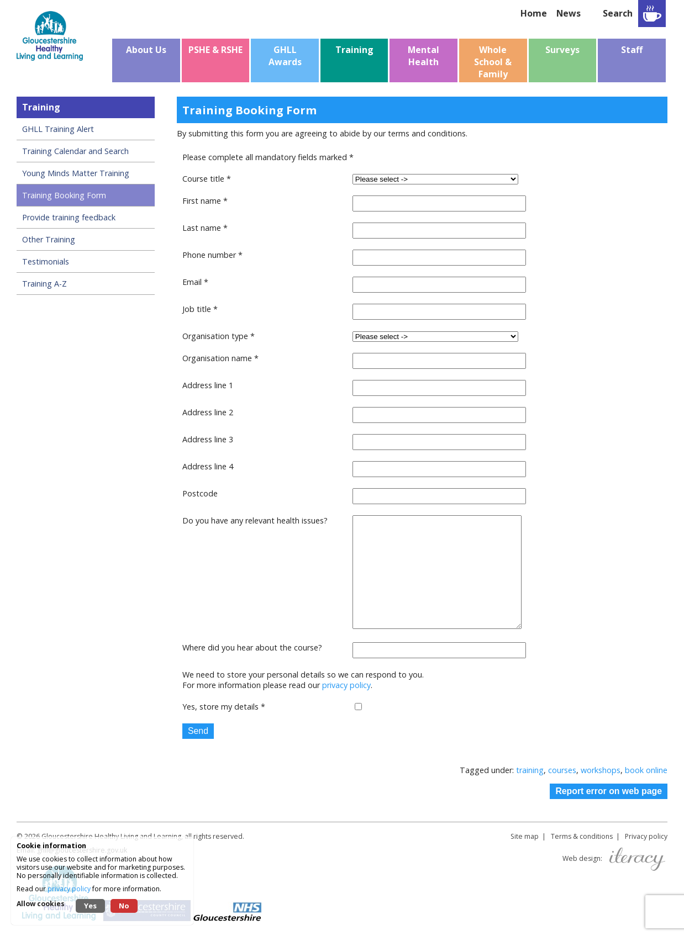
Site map (525, 836)
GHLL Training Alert (58, 129)
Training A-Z (44, 283)
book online (646, 770)
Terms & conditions (582, 836)
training (530, 770)
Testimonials (45, 261)
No (124, 906)
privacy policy (346, 685)
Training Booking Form (64, 195)
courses (562, 770)
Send (198, 731)
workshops (600, 770)
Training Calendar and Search (75, 151)
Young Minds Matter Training (75, 173)
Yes (90, 906)
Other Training (48, 239)
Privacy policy (646, 836)
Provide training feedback (68, 217)
